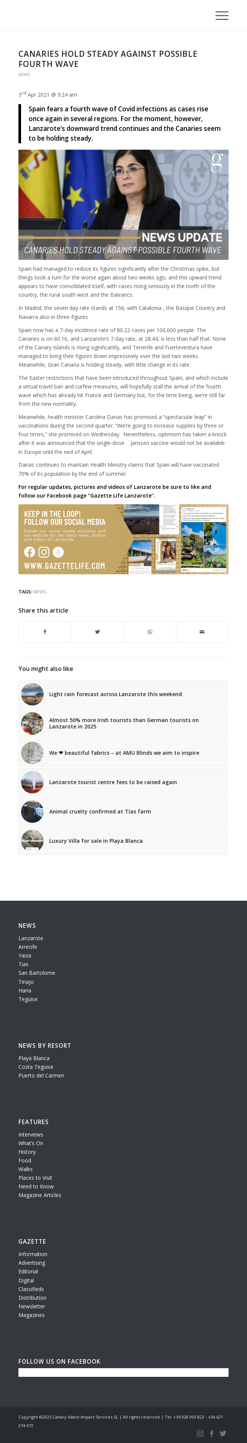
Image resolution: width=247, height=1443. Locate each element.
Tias (23, 964)
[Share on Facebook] (45, 632)
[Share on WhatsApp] (150, 632)
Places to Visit (35, 1177)
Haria (24, 990)
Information (32, 1254)
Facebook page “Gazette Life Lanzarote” (100, 495)
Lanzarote (30, 938)
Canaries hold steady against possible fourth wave (108, 59)
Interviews (30, 1134)
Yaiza (24, 955)
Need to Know (36, 1186)
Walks (25, 1169)
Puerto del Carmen (41, 1075)
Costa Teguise (35, 1066)
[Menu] (218, 15)
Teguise (28, 999)
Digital (26, 1280)
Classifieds (31, 1289)
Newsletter (31, 1306)
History (27, 1151)
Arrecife (27, 946)
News (24, 74)
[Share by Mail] (202, 632)
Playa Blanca (34, 1058)
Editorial (28, 1271)
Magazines (31, 1315)
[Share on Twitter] (97, 632)
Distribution (32, 1297)
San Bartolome (36, 972)
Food (24, 1160)
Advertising (31, 1262)
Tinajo (26, 981)
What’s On (30, 1143)
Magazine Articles (39, 1195)
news (40, 592)
